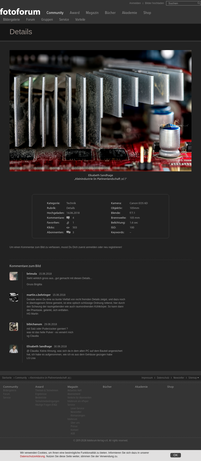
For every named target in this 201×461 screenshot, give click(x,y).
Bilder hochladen (154, 3)
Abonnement (73, 394)
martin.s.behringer (39, 295)
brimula (32, 274)
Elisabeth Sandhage (100, 175)
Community (55, 13)
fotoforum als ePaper (78, 401)
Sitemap (193, 378)
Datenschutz (163, 378)
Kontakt (74, 430)
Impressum (147, 378)
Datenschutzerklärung (32, 456)
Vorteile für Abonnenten (79, 398)
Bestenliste (40, 398)
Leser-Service (77, 408)
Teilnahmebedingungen (47, 401)
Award (75, 13)
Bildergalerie (11, 20)
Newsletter (178, 378)
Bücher (110, 13)
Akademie (129, 13)
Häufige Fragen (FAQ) (46, 405)
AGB (73, 433)
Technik (71, 203)
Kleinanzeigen (78, 415)
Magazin (92, 13)
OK (175, 455)
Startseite (7, 378)
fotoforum (72, 419)
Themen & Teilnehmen (46, 390)
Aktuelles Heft (74, 390)
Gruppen (47, 20)
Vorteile (80, 20)
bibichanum (34, 324)
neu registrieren (112, 247)
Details (70, 208)
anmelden (91, 247)
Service (64, 20)
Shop (147, 13)
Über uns (75, 423)
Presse (74, 426)
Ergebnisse (41, 394)
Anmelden (135, 3)
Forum (30, 20)
